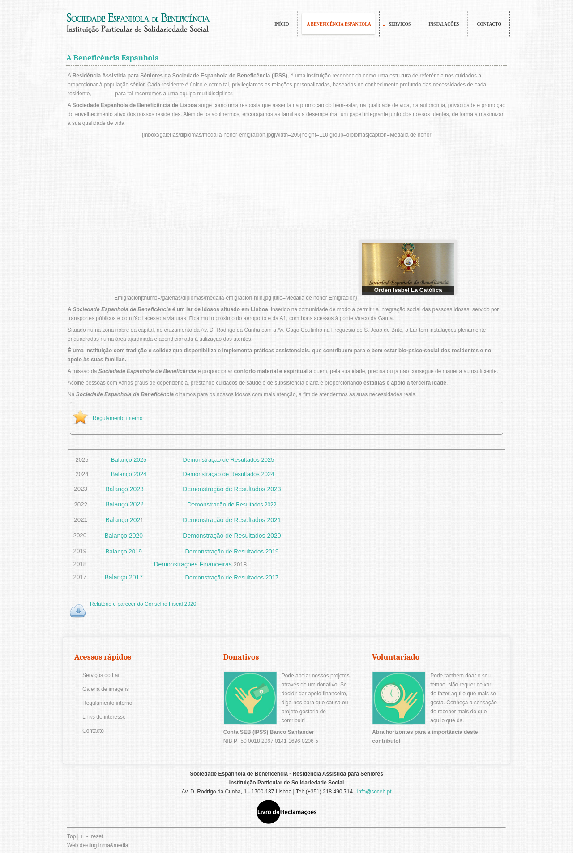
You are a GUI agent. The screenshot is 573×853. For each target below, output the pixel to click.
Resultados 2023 (257, 489)
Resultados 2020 (257, 535)
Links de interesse (104, 717)
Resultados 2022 (256, 505)
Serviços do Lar (101, 675)
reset (97, 836)
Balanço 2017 (123, 577)
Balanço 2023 (124, 489)
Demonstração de (207, 489)
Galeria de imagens (105, 689)
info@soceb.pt (374, 792)
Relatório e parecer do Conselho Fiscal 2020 (143, 604)
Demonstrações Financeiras (193, 564)
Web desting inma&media (97, 845)
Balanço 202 (122, 519)
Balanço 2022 (124, 504)
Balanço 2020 (123, 535)
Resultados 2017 (256, 577)
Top (71, 836)
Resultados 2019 (256, 551)
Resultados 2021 (257, 519)
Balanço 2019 (123, 551)
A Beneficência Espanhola (112, 58)
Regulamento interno (117, 418)
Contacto (93, 731)
